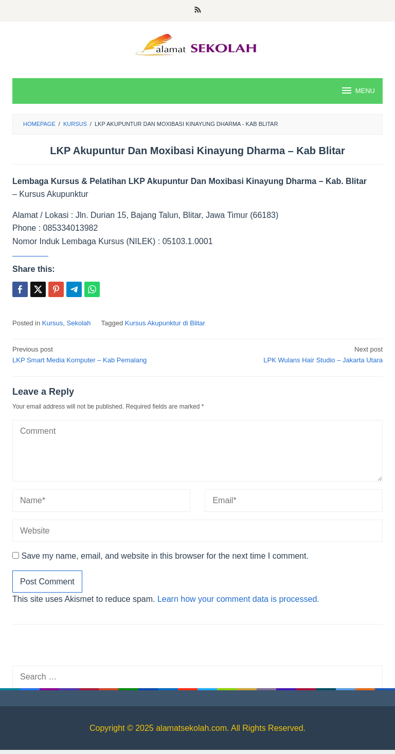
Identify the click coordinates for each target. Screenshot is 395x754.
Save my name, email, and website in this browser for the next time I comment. (164, 555)
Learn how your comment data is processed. (238, 599)
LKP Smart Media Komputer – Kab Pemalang (101, 354)
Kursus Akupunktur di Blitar (165, 323)
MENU (357, 90)
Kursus (52, 323)
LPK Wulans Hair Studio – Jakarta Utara (294, 354)
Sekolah (79, 323)
